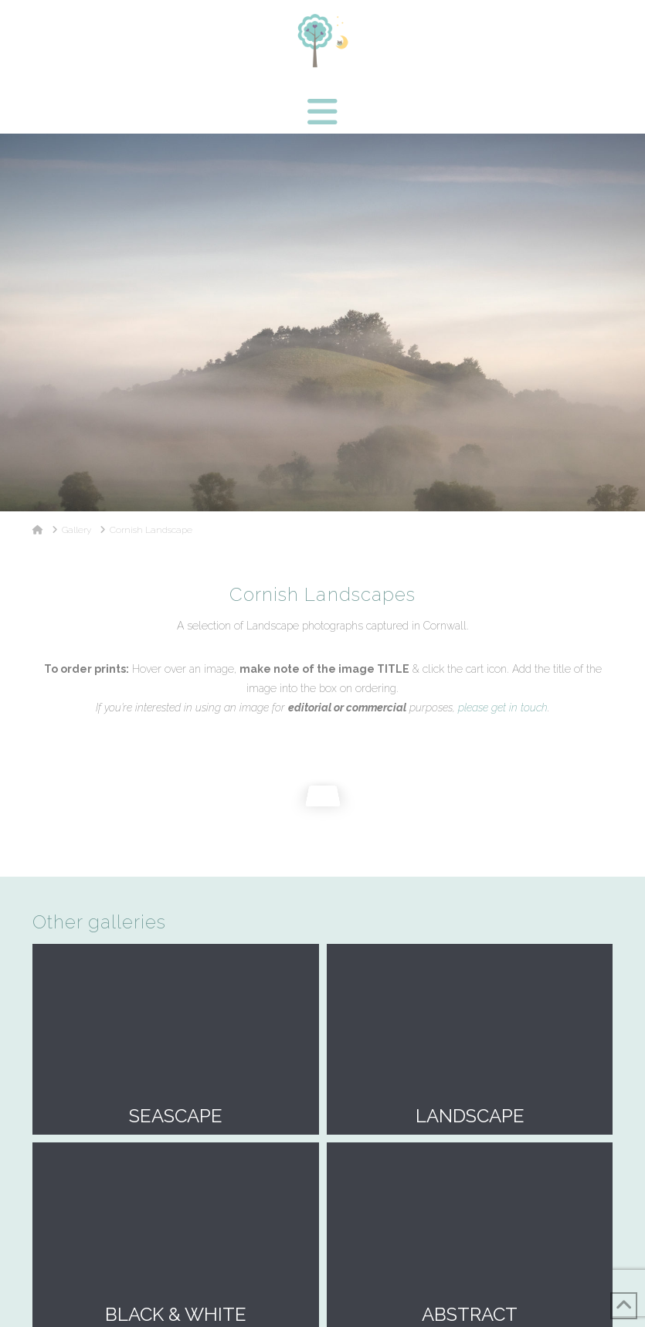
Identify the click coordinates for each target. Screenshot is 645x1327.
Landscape (470, 1039)
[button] (322, 112)
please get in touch (503, 707)
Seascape (175, 1039)
